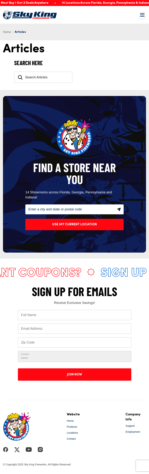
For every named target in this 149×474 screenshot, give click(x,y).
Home (7, 32)
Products (72, 426)
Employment (133, 431)
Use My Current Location (74, 224)
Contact (71, 438)
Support (130, 425)
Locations (72, 432)
